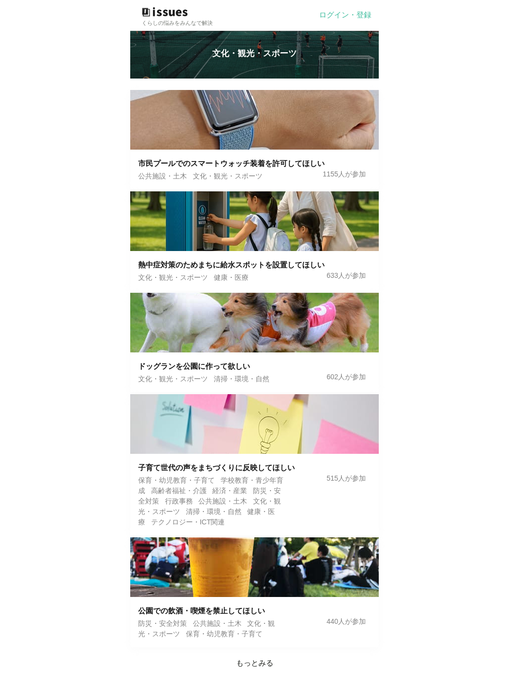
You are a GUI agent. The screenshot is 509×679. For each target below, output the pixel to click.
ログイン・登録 (345, 14)
